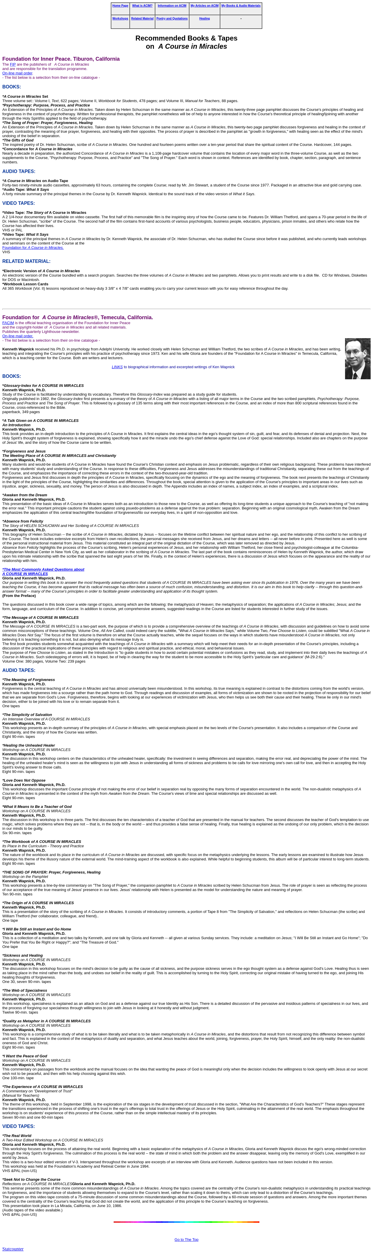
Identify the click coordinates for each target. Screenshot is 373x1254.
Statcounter (13, 1248)
